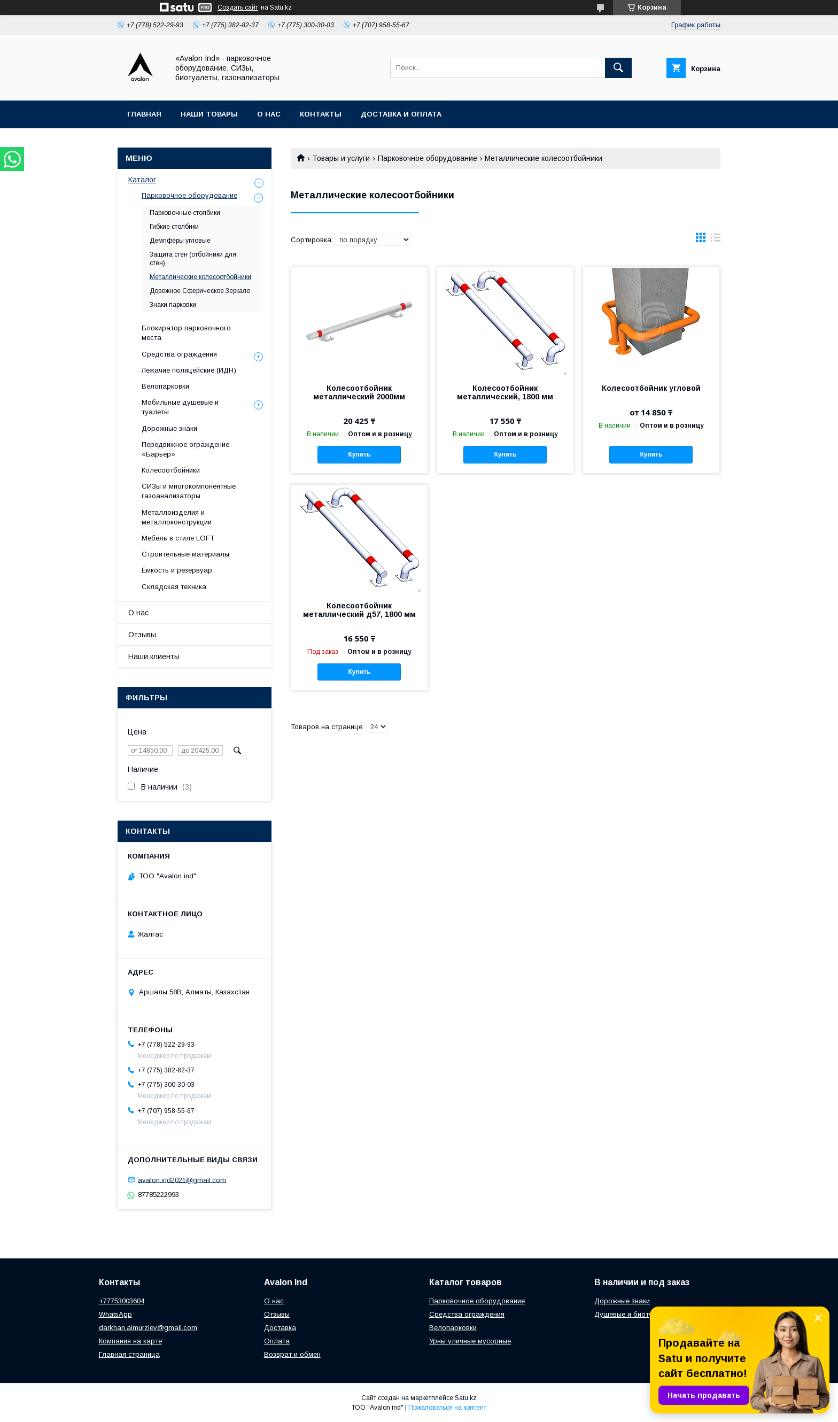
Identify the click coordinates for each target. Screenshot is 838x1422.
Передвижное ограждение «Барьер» (185, 449)
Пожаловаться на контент (447, 1407)
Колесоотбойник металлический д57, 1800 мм (359, 610)
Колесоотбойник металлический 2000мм (359, 392)
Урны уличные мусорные (470, 1341)
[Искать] (618, 68)
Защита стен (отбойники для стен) (193, 259)
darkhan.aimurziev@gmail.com (148, 1328)
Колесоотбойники (171, 470)
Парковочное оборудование (427, 158)
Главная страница (129, 1354)
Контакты (321, 114)
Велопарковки (165, 386)
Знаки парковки (173, 304)
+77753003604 (121, 1301)
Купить (359, 454)
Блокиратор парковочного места (186, 333)
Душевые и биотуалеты (633, 1314)
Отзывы (142, 634)
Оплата (277, 1341)
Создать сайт (238, 7)
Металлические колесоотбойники (200, 277)
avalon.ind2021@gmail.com (182, 1180)
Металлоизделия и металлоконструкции (177, 517)
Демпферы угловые (180, 240)
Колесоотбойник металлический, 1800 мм (505, 392)
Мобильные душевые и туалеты (180, 407)
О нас (269, 114)
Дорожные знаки (169, 428)
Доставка (280, 1328)
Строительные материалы (185, 554)
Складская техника (174, 587)
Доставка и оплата (401, 114)
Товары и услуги (341, 158)
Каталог (142, 179)
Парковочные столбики (185, 213)
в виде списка (715, 240)
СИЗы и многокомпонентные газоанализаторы (189, 491)
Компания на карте (130, 1341)
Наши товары (209, 114)
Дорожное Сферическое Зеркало (200, 291)
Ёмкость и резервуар (177, 570)
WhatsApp (115, 1314)
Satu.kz (466, 1398)
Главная (144, 114)
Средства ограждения (179, 354)
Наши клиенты (154, 656)
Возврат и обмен (292, 1354)
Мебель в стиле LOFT (178, 538)
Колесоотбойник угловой (651, 388)
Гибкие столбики (174, 226)
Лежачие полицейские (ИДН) (189, 370)
